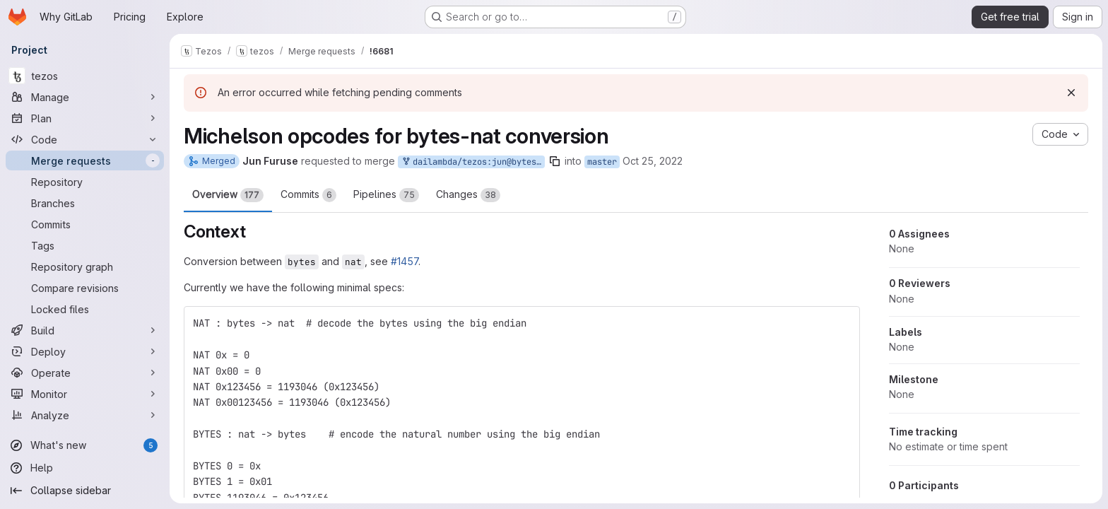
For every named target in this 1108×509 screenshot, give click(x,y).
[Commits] (85, 224)
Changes (468, 195)
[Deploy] (85, 351)
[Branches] (85, 203)
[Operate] (85, 372)
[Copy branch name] (554, 161)
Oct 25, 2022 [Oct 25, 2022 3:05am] (653, 161)
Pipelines (386, 195)
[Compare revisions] (85, 288)
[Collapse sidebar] (85, 491)
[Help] (85, 468)
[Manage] (85, 97)
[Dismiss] (1071, 92)
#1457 (404, 261)
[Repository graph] (85, 266)
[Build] (85, 330)
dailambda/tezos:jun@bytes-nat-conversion (473, 162)
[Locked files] (85, 309)
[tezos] (85, 76)
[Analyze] (85, 415)
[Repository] (85, 182)
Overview (228, 195)
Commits (308, 195)
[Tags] (85, 245)
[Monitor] (85, 394)
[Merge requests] (85, 160)
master (602, 162)
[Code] (85, 139)
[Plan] (85, 118)
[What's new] (85, 445)
